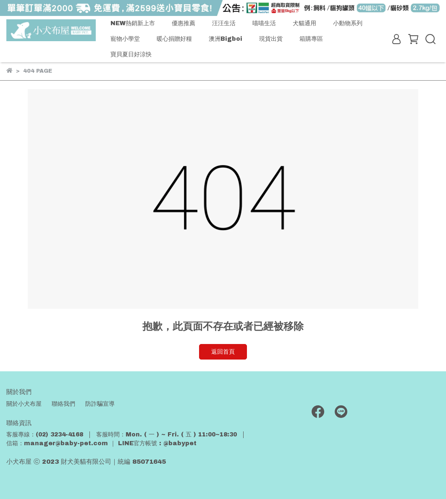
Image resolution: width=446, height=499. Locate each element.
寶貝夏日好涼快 (131, 54)
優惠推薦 (183, 23)
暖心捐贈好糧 (174, 39)
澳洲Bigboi (225, 39)
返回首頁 (223, 352)
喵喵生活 (264, 23)
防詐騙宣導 (100, 404)
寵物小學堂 (125, 39)
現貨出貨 (271, 39)
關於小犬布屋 (24, 404)
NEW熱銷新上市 (132, 23)
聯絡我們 (63, 404)
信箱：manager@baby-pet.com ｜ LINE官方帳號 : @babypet (101, 443)
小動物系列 (347, 23)
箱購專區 (311, 39)
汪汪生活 (224, 23)
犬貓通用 (304, 23)
